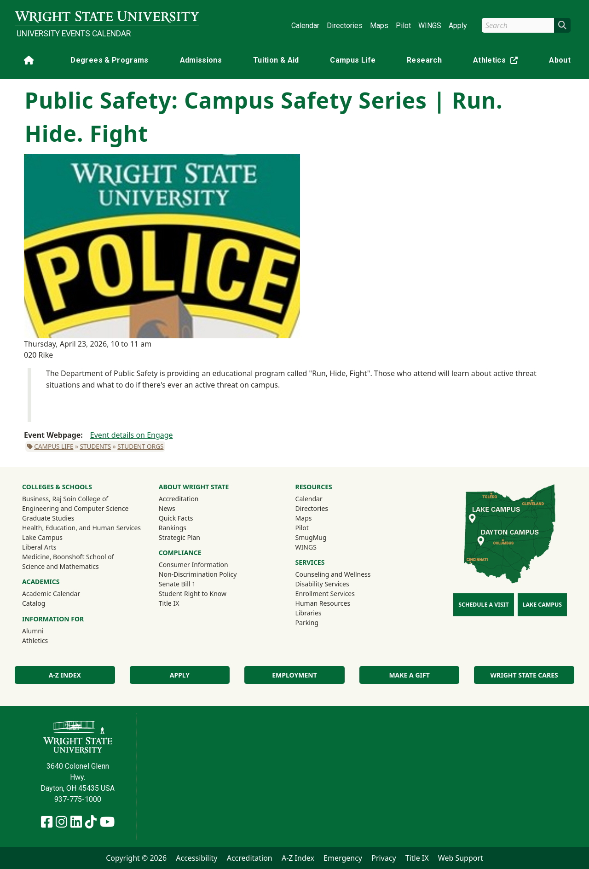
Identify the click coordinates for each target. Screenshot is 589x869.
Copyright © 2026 (136, 858)
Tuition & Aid (276, 60)
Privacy (383, 858)
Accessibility (196, 858)
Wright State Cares (524, 675)
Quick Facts (176, 518)
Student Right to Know (192, 593)
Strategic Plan (179, 537)
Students (95, 446)
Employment (294, 675)
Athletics (497, 62)
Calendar (305, 25)
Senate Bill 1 (177, 583)
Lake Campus (42, 537)
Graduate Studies (48, 518)
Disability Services (322, 583)
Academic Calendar (51, 593)
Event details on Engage (131, 435)
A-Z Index (65, 675)
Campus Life (352, 60)
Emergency (342, 858)
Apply (458, 25)
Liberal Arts (39, 547)
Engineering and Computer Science (75, 508)
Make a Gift (409, 675)
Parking (306, 622)
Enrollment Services (325, 593)
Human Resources (323, 603)
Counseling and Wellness (333, 574)
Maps (379, 25)
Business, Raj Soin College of (65, 498)
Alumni (45, 630)
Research (424, 60)
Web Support (460, 858)
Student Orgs (140, 446)
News (167, 508)
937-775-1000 (77, 799)
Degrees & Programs (109, 60)
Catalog (33, 603)
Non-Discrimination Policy (198, 574)
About (560, 60)
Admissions (201, 60)
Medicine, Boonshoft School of (68, 556)
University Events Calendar (74, 33)
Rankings (172, 527)
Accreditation (179, 498)
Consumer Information (193, 564)
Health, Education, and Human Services (81, 527)
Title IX (169, 603)
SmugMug (323, 537)
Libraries (308, 612)
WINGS (429, 25)
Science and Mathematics (60, 566)
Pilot (403, 25)
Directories (345, 25)
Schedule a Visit (483, 604)
